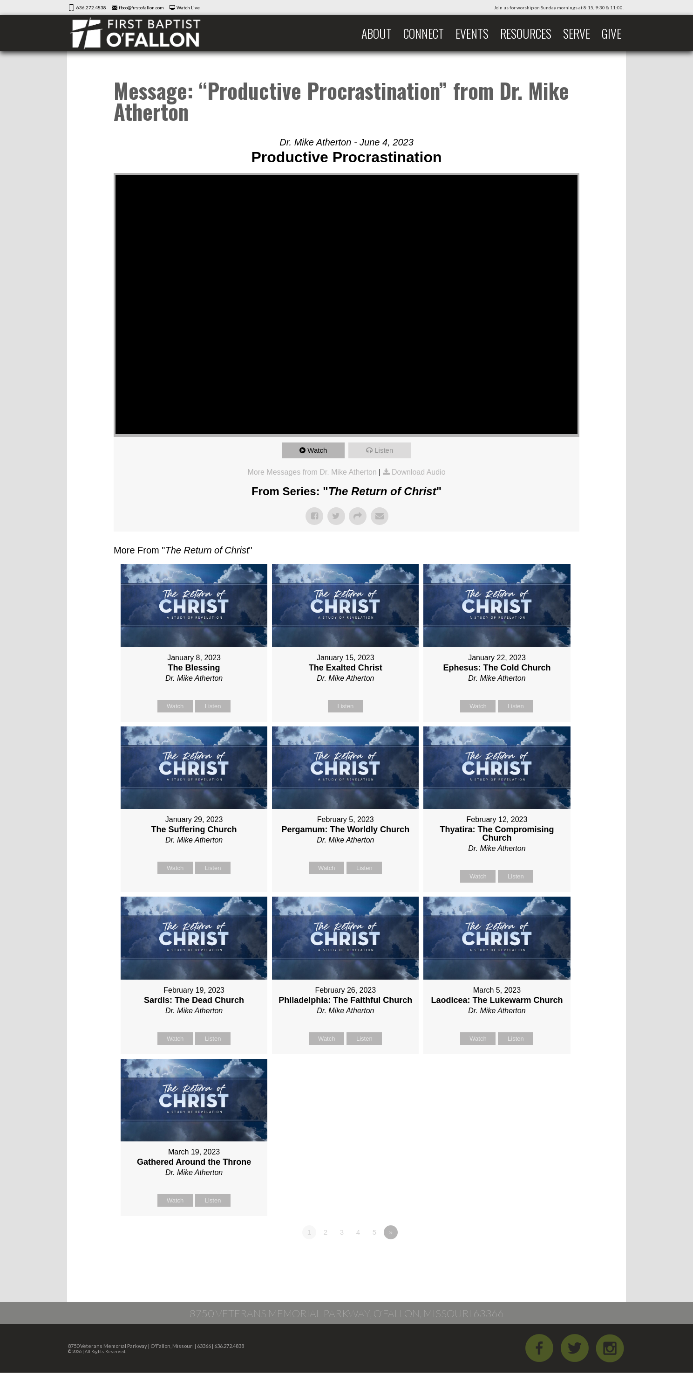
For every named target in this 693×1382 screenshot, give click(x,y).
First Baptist (141, 33)
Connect (423, 33)
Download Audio (419, 472)
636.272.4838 (91, 7)
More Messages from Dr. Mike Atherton (311, 472)
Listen (383, 450)
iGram (610, 1348)
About (376, 33)
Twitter (575, 1348)
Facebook (539, 1348)
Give (611, 33)
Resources (525, 33)
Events (472, 33)
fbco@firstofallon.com (141, 7)
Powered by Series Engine (544, 1258)
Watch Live (188, 7)
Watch (317, 450)
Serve (576, 33)
